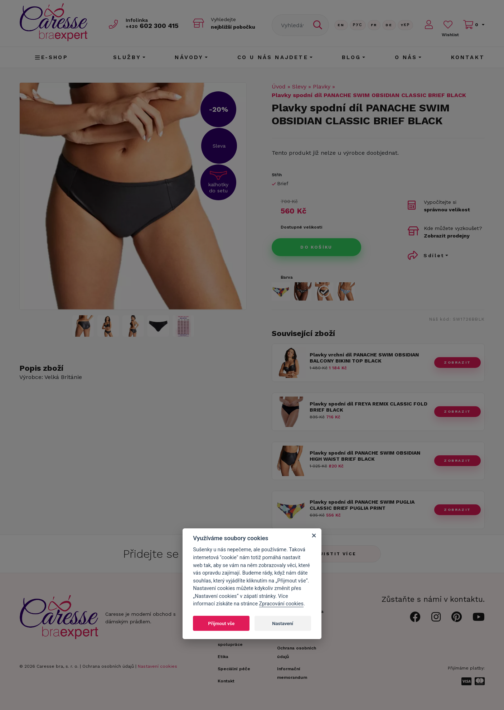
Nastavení (282, 623)
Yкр (405, 25)
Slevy (299, 86)
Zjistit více (336, 553)
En (341, 25)
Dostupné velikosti (301, 227)
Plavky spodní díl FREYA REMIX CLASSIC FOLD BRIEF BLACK (368, 407)
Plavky (321, 86)
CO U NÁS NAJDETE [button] (272, 57)
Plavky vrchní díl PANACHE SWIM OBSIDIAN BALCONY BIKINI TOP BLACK (364, 358)
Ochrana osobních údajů (108, 666)
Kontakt (468, 57)
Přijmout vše (221, 623)
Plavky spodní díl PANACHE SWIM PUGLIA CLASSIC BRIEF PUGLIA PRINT (362, 505)
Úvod (279, 86)
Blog (351, 57)
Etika (223, 656)
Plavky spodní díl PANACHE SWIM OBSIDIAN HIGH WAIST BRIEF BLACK (365, 456)
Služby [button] (127, 57)
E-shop (51, 57)
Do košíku (316, 247)
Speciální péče (234, 668)
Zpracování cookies (281, 604)
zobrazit (457, 362)
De (389, 25)
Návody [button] (189, 57)
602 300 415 (152, 25)
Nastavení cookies (157, 666)
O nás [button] (406, 57)
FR (374, 25)
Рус (358, 25)
